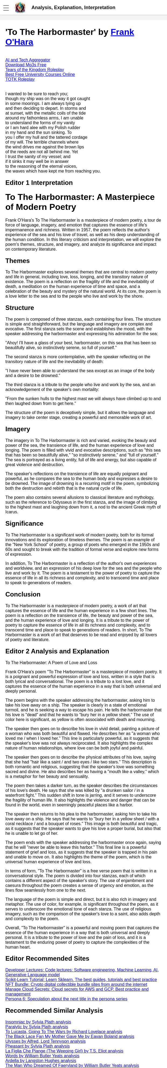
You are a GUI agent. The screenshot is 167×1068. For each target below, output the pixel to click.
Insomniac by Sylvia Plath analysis (38, 1022)
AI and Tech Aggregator (27, 60)
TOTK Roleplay (20, 79)
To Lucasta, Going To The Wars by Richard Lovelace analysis (63, 1031)
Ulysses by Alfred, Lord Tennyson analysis (45, 1041)
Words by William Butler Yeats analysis (42, 1056)
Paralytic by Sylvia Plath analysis (36, 1027)
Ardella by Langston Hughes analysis (40, 1060)
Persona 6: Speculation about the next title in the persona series (66, 999)
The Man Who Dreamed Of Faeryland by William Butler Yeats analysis (72, 1065)
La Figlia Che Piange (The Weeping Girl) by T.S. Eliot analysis (64, 1051)
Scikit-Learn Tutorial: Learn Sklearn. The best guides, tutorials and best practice (81, 979)
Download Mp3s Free (25, 65)
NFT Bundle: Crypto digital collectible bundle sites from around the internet (76, 984)
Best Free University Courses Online (40, 74)
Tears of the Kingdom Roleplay (34, 69)
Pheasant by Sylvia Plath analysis (37, 1046)
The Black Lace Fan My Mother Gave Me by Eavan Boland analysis (69, 1036)
